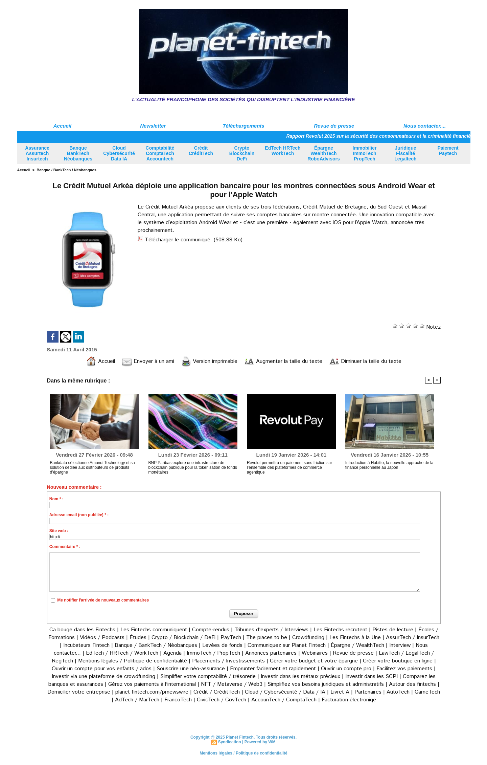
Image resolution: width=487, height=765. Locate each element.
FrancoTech (178, 700)
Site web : (58, 530)
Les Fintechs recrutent (340, 630)
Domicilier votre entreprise (78, 692)
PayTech (232, 637)
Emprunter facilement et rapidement (273, 669)
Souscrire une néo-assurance (191, 669)
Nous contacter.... (424, 126)
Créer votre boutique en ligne (398, 661)
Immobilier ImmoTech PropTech (365, 153)
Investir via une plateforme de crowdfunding (103, 676)
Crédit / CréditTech (216, 692)
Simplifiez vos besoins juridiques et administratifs (326, 684)
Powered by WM (260, 742)
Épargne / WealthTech (357, 645)
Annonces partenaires (271, 653)
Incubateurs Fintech (86, 645)
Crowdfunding (308, 637)
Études (138, 637)
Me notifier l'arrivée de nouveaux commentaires (103, 600)
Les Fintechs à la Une (355, 637)
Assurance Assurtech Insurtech (37, 153)
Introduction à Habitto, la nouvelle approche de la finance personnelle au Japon (389, 465)
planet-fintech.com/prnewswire (151, 692)
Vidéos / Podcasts (102, 637)
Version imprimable (209, 361)
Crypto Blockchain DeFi (242, 153)
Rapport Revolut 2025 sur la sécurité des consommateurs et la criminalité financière (384, 136)
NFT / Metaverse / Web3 (231, 684)
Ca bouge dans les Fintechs (82, 630)
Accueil (62, 126)
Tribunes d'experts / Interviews (271, 630)
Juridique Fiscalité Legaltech (405, 153)
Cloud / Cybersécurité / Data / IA (285, 692)
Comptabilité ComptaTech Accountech (160, 153)
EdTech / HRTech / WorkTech (122, 653)
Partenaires (367, 692)
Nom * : (56, 499)
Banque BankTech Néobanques (78, 153)
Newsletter (153, 126)
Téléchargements (243, 126)
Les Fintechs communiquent (153, 630)
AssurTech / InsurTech (412, 637)
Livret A (339, 692)
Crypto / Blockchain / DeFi (183, 637)
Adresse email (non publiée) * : (79, 514)
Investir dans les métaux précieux (300, 676)
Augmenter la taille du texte (283, 361)
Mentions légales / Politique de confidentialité (132, 661)
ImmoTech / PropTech (213, 653)
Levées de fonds (222, 645)
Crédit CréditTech (201, 150)
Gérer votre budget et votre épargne (314, 661)
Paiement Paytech (447, 150)
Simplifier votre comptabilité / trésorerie (208, 676)
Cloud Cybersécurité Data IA (119, 153)
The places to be (266, 637)
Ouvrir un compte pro (346, 669)
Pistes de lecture (392, 630)
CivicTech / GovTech (221, 700)
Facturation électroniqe (349, 700)
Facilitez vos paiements (404, 669)
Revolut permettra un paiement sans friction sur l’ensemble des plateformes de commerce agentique (289, 467)
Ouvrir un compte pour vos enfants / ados (102, 669)
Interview (400, 645)
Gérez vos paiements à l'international (152, 684)
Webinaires (315, 653)
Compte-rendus (210, 630)
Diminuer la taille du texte (365, 361)
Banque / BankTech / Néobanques (66, 170)
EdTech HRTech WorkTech (282, 150)
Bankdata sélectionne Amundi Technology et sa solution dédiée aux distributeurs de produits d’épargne (92, 467)
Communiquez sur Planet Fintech (287, 645)
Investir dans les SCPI (371, 676)
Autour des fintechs (412, 684)
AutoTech (398, 692)
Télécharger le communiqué (177, 240)
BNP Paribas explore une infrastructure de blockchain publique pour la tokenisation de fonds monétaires (192, 467)
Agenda (172, 653)
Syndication (229, 742)
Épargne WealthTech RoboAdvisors (323, 153)
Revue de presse (334, 126)
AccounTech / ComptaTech (284, 700)
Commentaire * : (64, 546)
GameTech (427, 692)
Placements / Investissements (228, 661)
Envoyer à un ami (148, 361)
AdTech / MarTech (137, 700)
